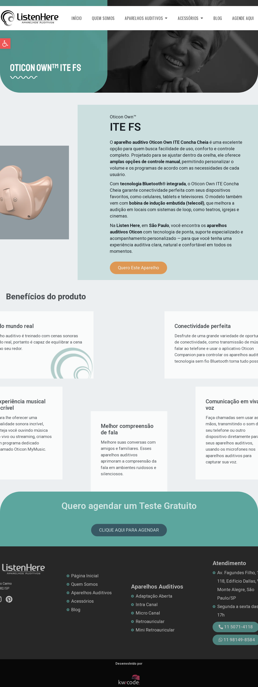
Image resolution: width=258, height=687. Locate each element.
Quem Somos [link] (103, 18)
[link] (5, 43)
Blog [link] (217, 18)
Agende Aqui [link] (243, 18)
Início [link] (77, 18)
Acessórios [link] (190, 18)
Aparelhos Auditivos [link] (146, 18)
